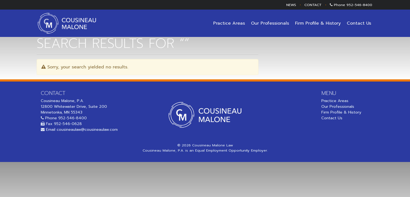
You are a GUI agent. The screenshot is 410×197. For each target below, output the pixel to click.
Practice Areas (229, 23)
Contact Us (359, 23)
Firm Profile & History (318, 23)
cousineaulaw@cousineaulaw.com (87, 129)
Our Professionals (270, 23)
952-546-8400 (359, 4)
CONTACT (313, 4)
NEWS (291, 4)
